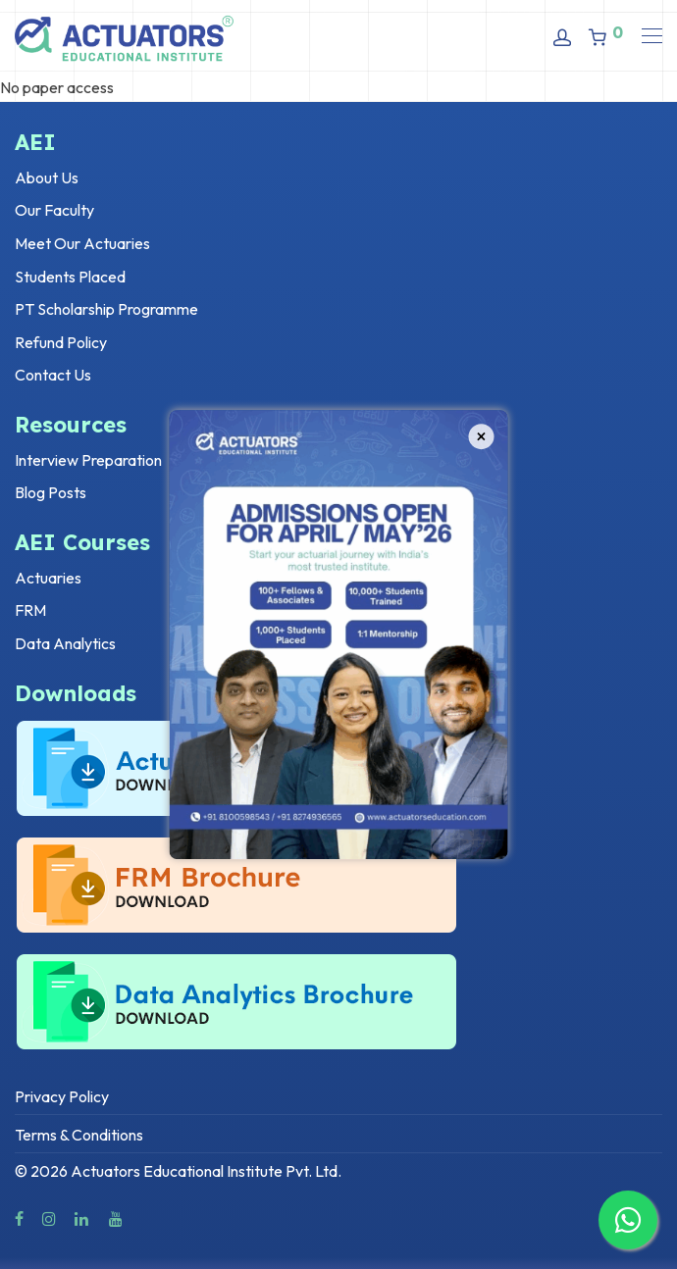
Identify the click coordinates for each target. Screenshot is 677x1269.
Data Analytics (65, 643)
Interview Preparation (88, 460)
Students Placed (70, 276)
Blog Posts (50, 492)
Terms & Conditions (79, 1134)
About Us (46, 177)
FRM (30, 610)
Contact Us (53, 374)
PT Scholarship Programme (106, 309)
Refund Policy (61, 342)
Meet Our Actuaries (82, 243)
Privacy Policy (62, 1096)
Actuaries (48, 577)
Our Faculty (54, 210)
